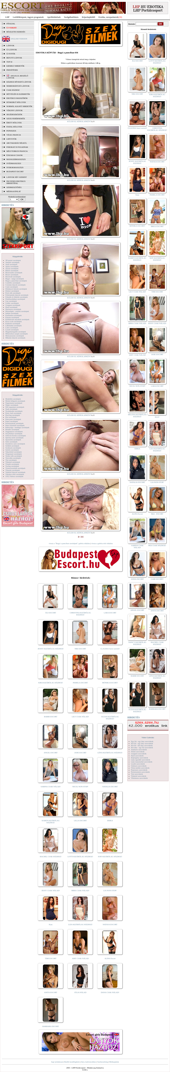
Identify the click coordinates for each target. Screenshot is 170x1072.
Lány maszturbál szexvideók (141, 762)
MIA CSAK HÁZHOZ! (157, 545)
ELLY (157, 417)
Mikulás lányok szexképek (15, 338)
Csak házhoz (13, 90)
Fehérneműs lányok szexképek (16, 295)
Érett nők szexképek (13, 293)
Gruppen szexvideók (138, 754)
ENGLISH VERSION (19, 39)
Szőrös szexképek (12, 450)
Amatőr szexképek (12, 262)
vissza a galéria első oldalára (102, 543)
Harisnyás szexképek (13, 309)
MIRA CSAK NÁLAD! (80, 890)
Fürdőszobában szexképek (15, 299)
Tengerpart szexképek (13, 454)
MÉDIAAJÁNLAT (13, 191)
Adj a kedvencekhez (88, 1062)
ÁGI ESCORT (50, 613)
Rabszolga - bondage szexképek (17, 427)
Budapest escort (15, 171)
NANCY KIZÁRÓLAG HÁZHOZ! (137, 643)
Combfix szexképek (12, 283)
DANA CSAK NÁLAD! (110, 992)
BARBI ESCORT (50, 717)
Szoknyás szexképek (13, 448)
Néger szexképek (11, 405)
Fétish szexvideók (137, 752)
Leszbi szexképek (12, 330)
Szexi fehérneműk (15, 119)
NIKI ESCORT (80, 649)
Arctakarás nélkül (16, 143)
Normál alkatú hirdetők (19, 106)
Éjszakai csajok (14, 155)
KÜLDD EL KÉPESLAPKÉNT (79, 121)
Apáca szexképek (11, 266)
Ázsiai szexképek (11, 268)
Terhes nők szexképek (13, 456)
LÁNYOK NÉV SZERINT (16, 177)
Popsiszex (11, 131)
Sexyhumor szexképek (13, 434)
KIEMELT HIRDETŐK (15, 66)
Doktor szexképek (12, 291)
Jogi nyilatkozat (57, 1062)
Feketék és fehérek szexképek (16, 297)
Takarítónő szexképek (13, 452)
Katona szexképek (12, 317)
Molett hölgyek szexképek (15, 401)
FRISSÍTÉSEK (12, 70)
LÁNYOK (10, 45)
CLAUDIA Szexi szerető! (110, 649)
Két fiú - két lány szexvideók (142, 745)
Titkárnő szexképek (12, 462)
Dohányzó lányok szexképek (16, 289)
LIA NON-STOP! (110, 890)
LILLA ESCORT (80, 820)
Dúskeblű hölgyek (16, 102)
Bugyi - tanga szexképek (14, 279)
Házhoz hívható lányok (18, 82)
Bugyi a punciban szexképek (16, 281)
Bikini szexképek (11, 270)
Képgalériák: (18, 256)
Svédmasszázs (13, 163)
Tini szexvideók (137, 774)
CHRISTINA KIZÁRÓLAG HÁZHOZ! (80, 614)
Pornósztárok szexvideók (140, 772)
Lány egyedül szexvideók (140, 760)
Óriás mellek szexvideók (140, 768)
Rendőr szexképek (12, 429)
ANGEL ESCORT (51, 753)
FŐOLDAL (10, 24)
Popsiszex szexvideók (139, 770)
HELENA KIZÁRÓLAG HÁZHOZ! (137, 415)
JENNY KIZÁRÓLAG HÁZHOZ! (51, 649)
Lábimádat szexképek (13, 326)
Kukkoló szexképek (12, 323)
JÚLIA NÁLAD (80, 992)
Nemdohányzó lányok (18, 86)
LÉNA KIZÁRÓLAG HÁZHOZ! (110, 753)
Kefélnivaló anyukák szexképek (17, 319)
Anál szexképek (11, 264)
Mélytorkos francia (17, 151)
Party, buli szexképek (13, 413)
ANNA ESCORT (137, 579)
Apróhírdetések (54, 17)
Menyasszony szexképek (14, 336)
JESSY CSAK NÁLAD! (51, 890)
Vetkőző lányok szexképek (15, 472)
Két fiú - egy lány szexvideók (142, 743)
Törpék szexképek (12, 464)
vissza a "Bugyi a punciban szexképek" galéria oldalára (69, 543)
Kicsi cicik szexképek (13, 321)
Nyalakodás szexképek (14, 411)
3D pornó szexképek (13, 260)
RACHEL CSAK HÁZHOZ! (50, 856)
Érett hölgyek (14, 123)
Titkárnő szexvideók (138, 776)
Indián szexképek (11, 313)
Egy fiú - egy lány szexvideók (142, 741)
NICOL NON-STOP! (80, 787)
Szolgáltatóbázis (71, 17)
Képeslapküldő (88, 17)
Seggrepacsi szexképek (14, 431)
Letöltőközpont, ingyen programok (28, 17)
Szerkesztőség (102, 1062)
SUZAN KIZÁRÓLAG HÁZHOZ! (110, 718)
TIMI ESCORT (50, 958)
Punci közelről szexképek (14, 425)
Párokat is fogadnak (17, 147)
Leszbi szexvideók (138, 764)
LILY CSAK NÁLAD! (80, 717)
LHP (7, 17)
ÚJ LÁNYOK (11, 50)
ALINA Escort (110, 958)
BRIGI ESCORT (157, 226)
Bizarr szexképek (11, 275)
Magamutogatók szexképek (15, 332)
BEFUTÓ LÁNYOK (14, 58)
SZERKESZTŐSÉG (14, 187)
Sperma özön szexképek (14, 438)
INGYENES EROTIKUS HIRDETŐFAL (15, 182)
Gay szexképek (11, 301)
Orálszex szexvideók (138, 766)
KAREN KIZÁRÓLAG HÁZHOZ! (51, 821)
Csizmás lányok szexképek (15, 285)
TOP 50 (9, 62)
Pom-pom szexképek (13, 419)
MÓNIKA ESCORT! (110, 683)
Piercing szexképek (12, 415)
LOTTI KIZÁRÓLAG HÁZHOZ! (80, 856)
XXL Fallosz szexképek (14, 476)
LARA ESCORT (110, 613)
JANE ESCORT (80, 753)
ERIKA (110, 820)
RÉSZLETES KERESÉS (15, 32)
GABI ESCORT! (157, 579)
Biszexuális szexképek (13, 273)
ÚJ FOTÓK (10, 54)
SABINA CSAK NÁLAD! (51, 787)
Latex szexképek (11, 328)
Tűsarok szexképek (12, 470)
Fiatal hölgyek (14, 127)
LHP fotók (11, 139)
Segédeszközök (14, 114)
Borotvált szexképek (13, 277)
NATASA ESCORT (110, 924)
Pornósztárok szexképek (14, 423)
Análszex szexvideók (139, 750)
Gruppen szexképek (12, 305)
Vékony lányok (14, 110)
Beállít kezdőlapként (72, 1062)
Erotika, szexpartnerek (108, 17)
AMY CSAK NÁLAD (80, 958)
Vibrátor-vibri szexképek (14, 474)
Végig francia (13, 135)
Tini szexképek (11, 460)
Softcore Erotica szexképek (15, 436)
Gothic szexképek (12, 303)
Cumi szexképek (11, 287)
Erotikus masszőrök (17, 98)
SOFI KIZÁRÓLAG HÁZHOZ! (110, 856)
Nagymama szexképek (13, 403)
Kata (50, 924)
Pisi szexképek (10, 417)
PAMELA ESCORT (80, 683)
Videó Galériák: (147, 737)
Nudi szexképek (11, 409)
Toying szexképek (12, 466)
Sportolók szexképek (13, 440)
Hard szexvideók (137, 756)
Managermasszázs (16, 159)
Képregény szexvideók (139, 758)
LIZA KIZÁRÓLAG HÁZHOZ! (80, 924)
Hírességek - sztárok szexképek (17, 311)
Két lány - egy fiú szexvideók (142, 747)
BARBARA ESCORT (50, 1026)
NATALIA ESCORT (110, 787)
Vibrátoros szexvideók (139, 778)
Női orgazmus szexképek (14, 407)
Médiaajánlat (114, 1062)
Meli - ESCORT (157, 514)
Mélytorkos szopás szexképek (16, 334)
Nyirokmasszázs (14, 167)
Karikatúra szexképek (13, 315)
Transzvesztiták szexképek (15, 468)
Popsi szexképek (11, 421)
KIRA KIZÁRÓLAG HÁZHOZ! (50, 683)
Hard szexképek (11, 307)
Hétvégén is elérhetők (18, 94)
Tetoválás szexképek (13, 458)
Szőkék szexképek (12, 446)
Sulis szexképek (11, 442)
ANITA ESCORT (50, 992)
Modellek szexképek (13, 399)
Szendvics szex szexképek (15, 444)
